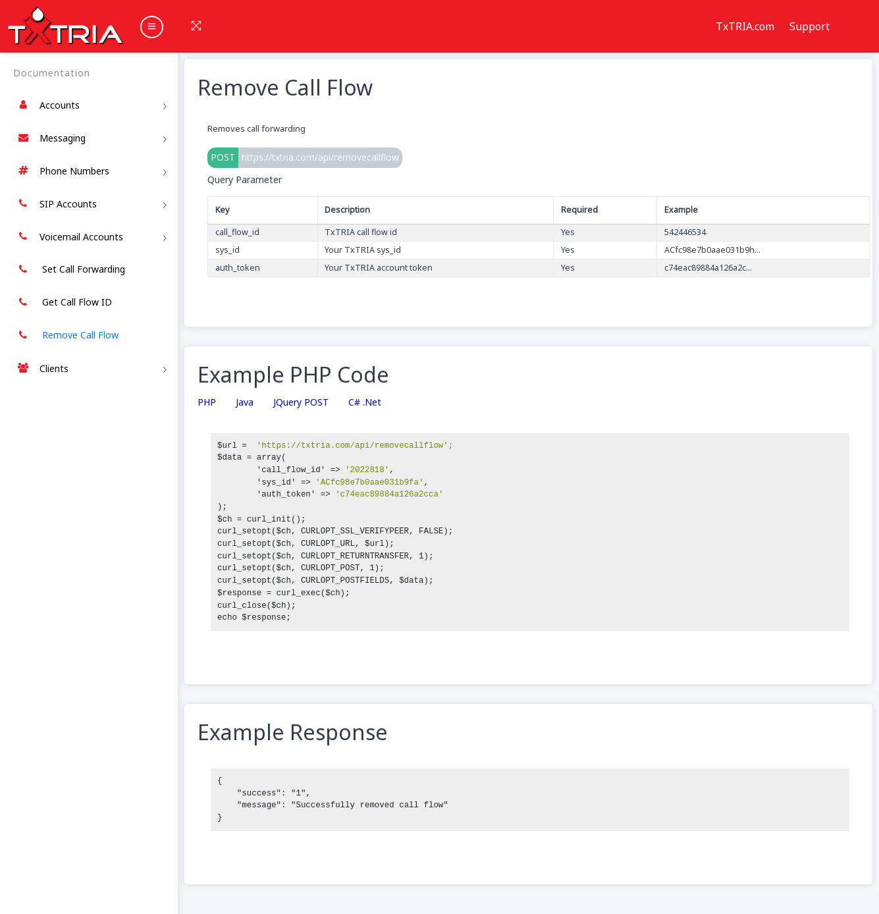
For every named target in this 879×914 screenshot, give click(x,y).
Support (809, 26)
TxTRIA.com (745, 26)
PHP (207, 402)
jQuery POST (301, 402)
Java (244, 402)
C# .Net (364, 402)
